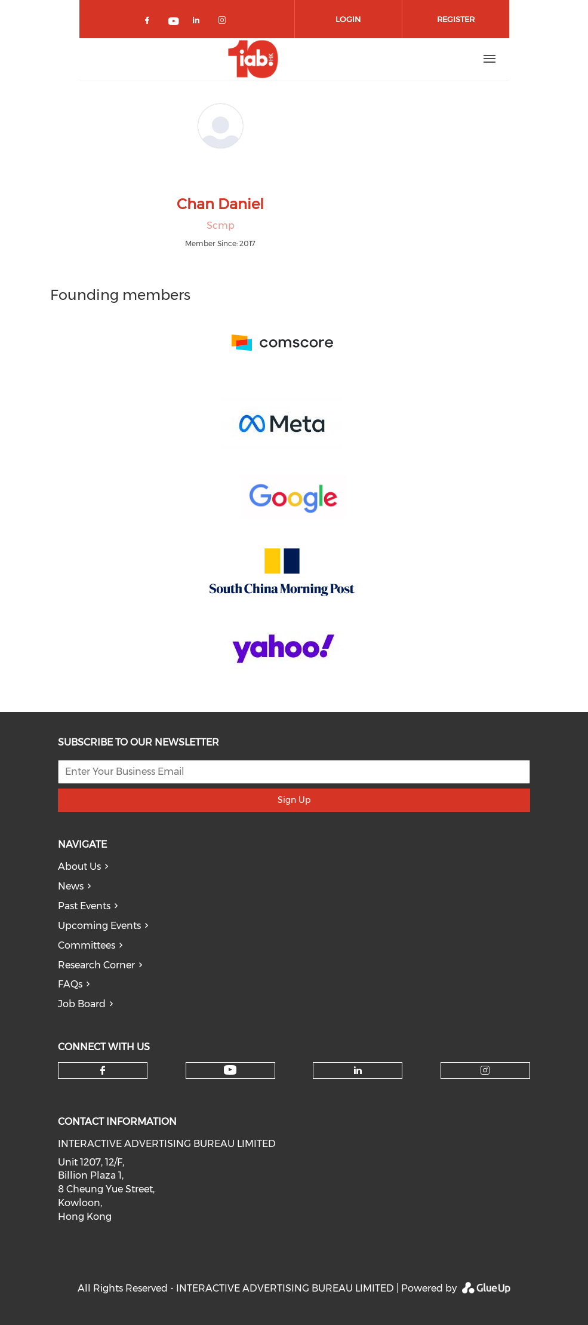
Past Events (84, 906)
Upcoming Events (99, 925)
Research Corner (96, 965)
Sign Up (294, 800)
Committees (86, 945)
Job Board (82, 1004)
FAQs (70, 984)
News (71, 886)
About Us (79, 866)
